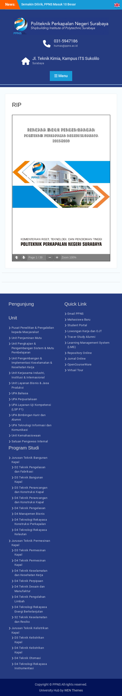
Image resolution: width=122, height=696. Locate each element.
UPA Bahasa (20, 393)
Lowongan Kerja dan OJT (84, 331)
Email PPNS (75, 313)
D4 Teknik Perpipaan (28, 581)
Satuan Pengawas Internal (30, 441)
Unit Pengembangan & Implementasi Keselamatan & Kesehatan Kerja (32, 363)
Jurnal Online (76, 358)
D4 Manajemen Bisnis (29, 513)
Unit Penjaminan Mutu (27, 338)
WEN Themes (73, 690)
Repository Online (79, 353)
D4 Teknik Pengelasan (29, 508)
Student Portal (77, 325)
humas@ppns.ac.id (66, 45)
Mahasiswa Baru (79, 319)
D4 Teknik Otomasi (27, 658)
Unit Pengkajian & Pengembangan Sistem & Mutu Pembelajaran (33, 348)
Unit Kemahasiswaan (26, 435)
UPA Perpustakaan (24, 399)
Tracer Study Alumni (81, 336)
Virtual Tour (75, 370)
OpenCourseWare (79, 364)
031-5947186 (66, 41)
